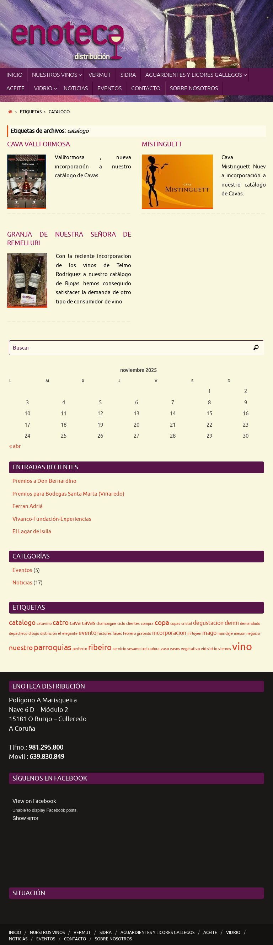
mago (209, 633)
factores (104, 633)
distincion (48, 633)
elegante (69, 633)
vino (242, 646)
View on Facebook (34, 801)
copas (175, 623)
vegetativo (190, 649)
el (59, 633)
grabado (144, 633)
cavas (88, 623)
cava (75, 623)
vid (203, 649)
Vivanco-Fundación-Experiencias (51, 519)
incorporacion (169, 633)
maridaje (225, 633)
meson (239, 633)
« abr (15, 446)
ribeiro (100, 648)
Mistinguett (162, 144)
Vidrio (233, 932)
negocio (253, 633)
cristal (186, 623)
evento (87, 633)
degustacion (208, 623)
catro (61, 622)
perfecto (80, 649)
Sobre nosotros (113, 939)
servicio (119, 649)
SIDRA (106, 932)
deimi (232, 623)
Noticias (22, 582)
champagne (106, 623)
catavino (44, 623)
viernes (224, 649)
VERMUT (82, 932)
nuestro (21, 647)
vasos (175, 649)
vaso (165, 649)
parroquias (52, 648)
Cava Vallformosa (38, 144)
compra (147, 623)
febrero (129, 633)
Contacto (75, 939)
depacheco (18, 633)
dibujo (33, 633)
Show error (25, 818)
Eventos (22, 570)
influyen (194, 633)
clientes (133, 623)
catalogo (22, 622)
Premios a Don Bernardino (44, 481)
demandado (250, 623)
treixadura (150, 649)
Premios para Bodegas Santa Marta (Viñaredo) (68, 494)
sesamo (133, 649)
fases (117, 633)
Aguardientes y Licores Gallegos (157, 932)
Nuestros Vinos (47, 932)
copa (162, 622)
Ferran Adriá (27, 506)
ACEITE (210, 932)
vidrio (212, 649)
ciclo (121, 623)
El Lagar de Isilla (31, 531)
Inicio (15, 932)
